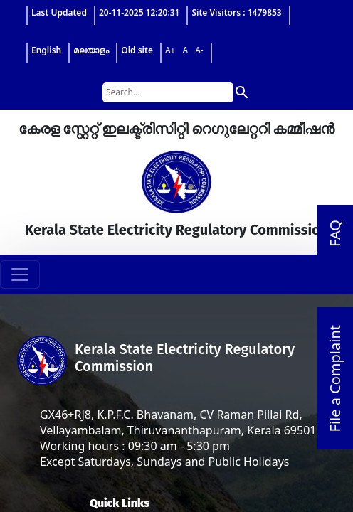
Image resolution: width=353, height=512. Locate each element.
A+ (170, 50)
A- (199, 50)
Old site (137, 50)
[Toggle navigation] (20, 274)
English (46, 50)
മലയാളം (91, 50)
